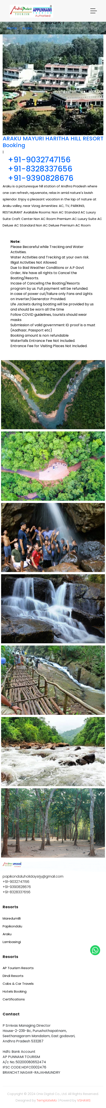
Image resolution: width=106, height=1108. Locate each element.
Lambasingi (12, 942)
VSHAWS (84, 1100)
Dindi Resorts (13, 975)
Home (12, 28)
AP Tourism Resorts (18, 968)
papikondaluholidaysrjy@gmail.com (33, 876)
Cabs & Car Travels (18, 983)
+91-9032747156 (39, 159)
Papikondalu (12, 926)
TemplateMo (47, 1100)
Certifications (14, 999)
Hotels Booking (14, 991)
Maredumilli (12, 918)
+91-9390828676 (40, 178)
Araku (27, 28)
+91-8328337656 (40, 168)
